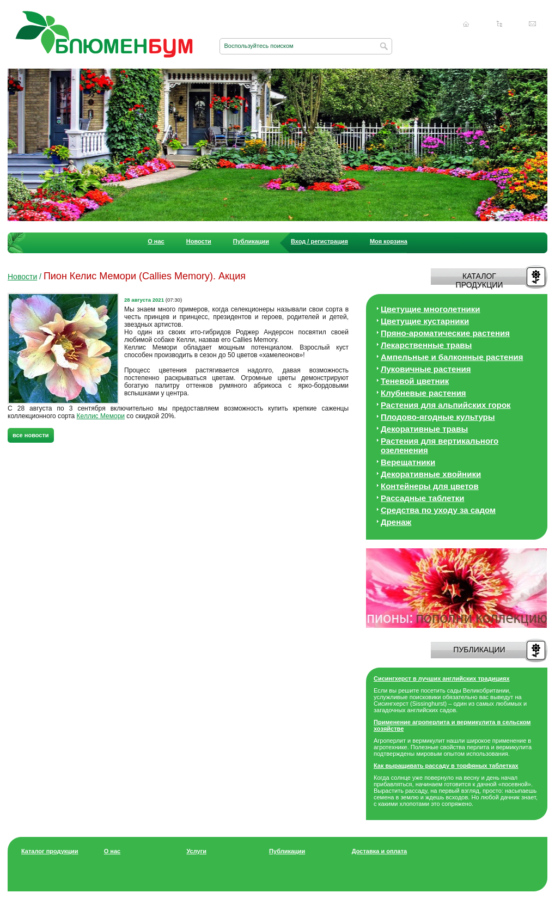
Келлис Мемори (101, 416)
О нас (156, 241)
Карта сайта (499, 24)
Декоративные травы (424, 428)
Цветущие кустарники (425, 321)
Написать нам (532, 24)
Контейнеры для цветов (430, 486)
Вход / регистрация (319, 241)
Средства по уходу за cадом (438, 510)
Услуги (196, 851)
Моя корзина (388, 241)
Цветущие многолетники (430, 309)
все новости (31, 435)
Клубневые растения (423, 392)
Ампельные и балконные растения (452, 357)
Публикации (251, 241)
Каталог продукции (49, 851)
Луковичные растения (426, 369)
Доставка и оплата (379, 851)
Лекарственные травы (426, 345)
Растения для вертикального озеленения (439, 445)
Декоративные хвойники (431, 474)
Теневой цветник (415, 381)
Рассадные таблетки (422, 498)
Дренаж (396, 522)
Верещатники (408, 462)
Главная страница (466, 24)
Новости (198, 241)
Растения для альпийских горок (446, 404)
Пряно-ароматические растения (445, 333)
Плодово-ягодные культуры (438, 416)
